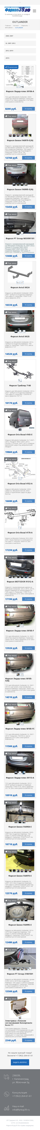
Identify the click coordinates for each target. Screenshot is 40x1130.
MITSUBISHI (8, 28)
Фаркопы (24, 25)
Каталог (16, 25)
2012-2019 (9, 51)
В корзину (28, 109)
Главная (8, 25)
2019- (8, 58)
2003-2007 (9, 36)
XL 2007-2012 (10, 43)
